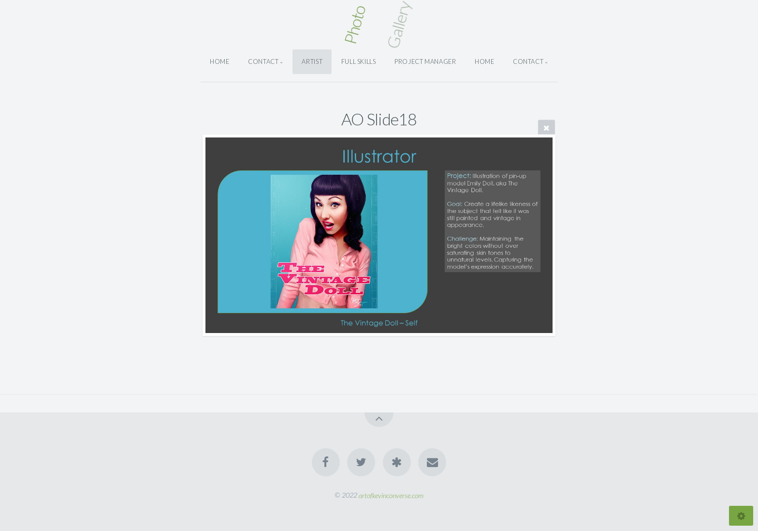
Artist (312, 61)
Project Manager (425, 61)
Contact (263, 61)
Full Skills (358, 61)
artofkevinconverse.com (391, 495)
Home (220, 61)
